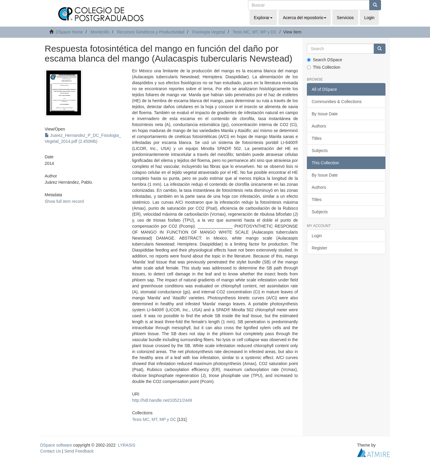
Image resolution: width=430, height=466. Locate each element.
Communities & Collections (337, 101)
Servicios (345, 17)
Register (319, 248)
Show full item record (64, 201)
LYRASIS (126, 445)
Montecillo (100, 32)
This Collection (323, 67)
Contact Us (50, 451)
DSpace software (56, 445)
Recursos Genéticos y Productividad (150, 32)
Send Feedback (79, 451)
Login (317, 235)
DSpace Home (69, 32)
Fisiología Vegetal (208, 32)
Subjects (320, 150)
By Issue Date (325, 113)
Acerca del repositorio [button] (304, 17)
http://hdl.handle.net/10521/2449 (162, 400)
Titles (317, 138)
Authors (319, 126)
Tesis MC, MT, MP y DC (255, 32)
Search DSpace (324, 59)
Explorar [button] (263, 17)
